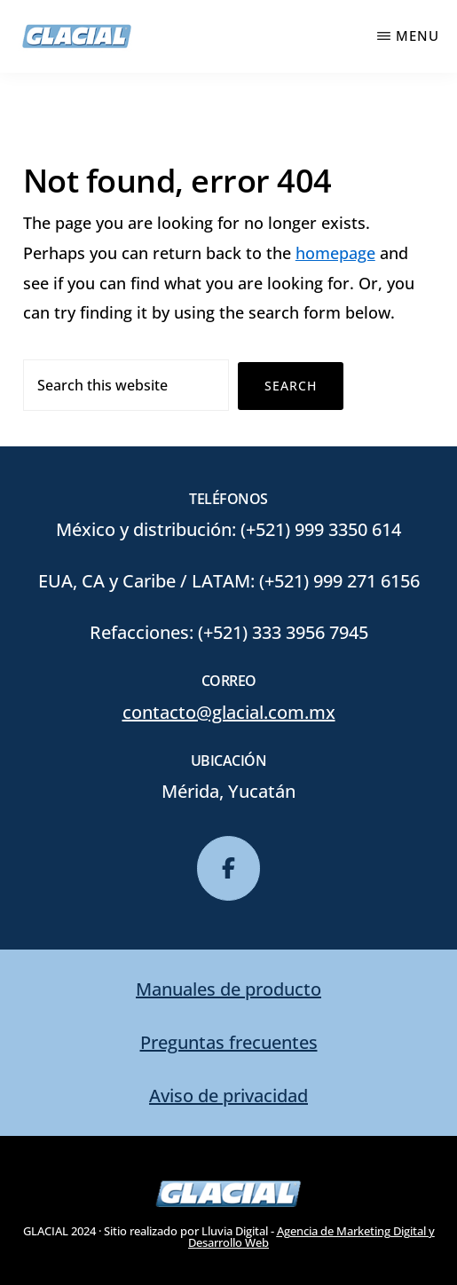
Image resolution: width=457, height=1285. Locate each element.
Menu (417, 35)
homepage (335, 253)
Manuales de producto (228, 989)
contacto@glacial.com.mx (228, 712)
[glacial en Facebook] (229, 869)
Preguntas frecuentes (229, 1042)
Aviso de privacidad (228, 1096)
